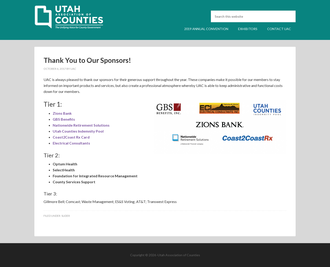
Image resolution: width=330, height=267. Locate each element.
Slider (65, 215)
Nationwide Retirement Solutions (81, 125)
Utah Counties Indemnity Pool (78, 131)
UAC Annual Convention (73, 19)
